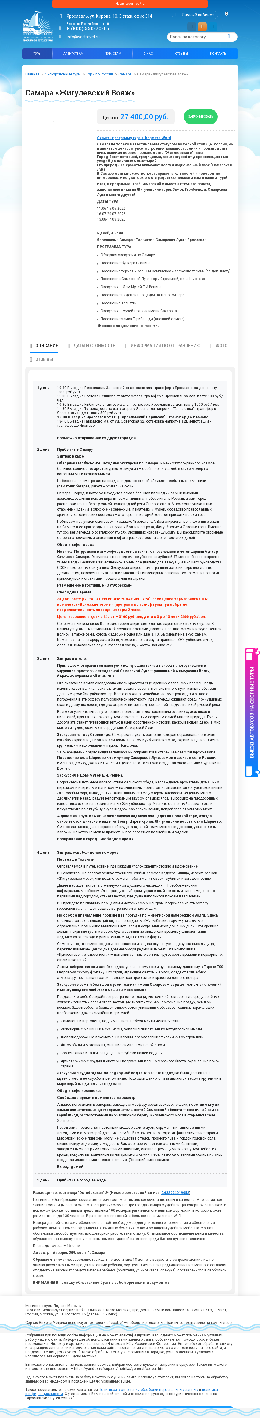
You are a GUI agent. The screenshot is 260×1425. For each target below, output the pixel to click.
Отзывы (181, 56)
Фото (222, 352)
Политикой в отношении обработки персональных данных (148, 1390)
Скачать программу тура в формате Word (134, 145)
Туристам (113, 56)
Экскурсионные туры (63, 77)
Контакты (218, 56)
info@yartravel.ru (83, 39)
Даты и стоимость (94, 352)
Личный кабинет (198, 17)
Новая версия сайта (130, 5)
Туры (37, 56)
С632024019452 (175, 1200)
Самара (125, 77)
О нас (148, 56)
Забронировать (206, 121)
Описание (46, 352)
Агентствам (73, 56)
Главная (32, 77)
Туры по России (99, 77)
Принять (130, 1411)
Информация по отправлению (165, 352)
